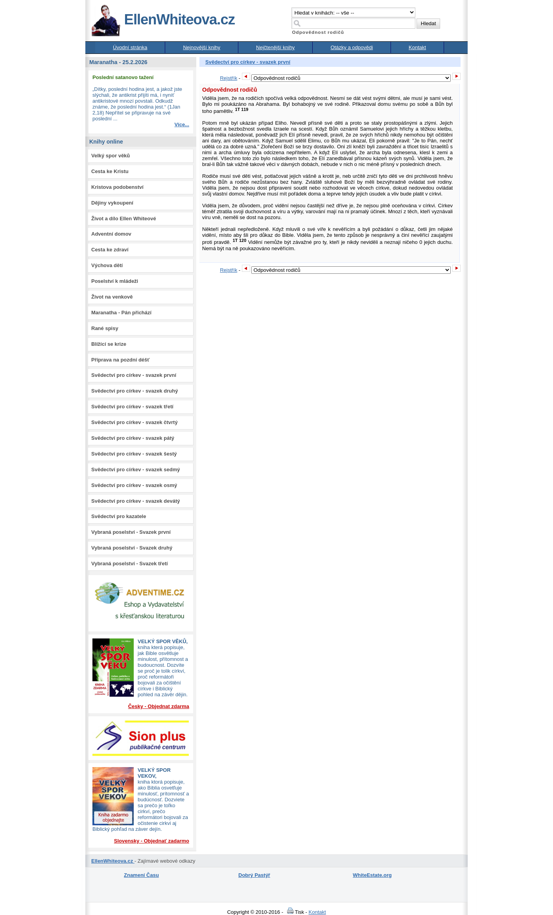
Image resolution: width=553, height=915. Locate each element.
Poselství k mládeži (114, 281)
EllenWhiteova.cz (163, 19)
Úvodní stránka (130, 47)
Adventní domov (111, 234)
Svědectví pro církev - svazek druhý (134, 391)
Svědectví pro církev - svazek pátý (132, 438)
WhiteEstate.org (372, 875)
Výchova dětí (107, 265)
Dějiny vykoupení (112, 203)
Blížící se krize (108, 344)
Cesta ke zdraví (110, 250)
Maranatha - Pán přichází (121, 312)
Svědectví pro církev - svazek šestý (134, 454)
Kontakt (417, 47)
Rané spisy (104, 328)
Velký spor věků (110, 156)
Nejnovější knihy (201, 47)
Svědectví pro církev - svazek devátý (135, 501)
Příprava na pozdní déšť (120, 360)
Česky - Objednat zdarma (158, 706)
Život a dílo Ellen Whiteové (123, 218)
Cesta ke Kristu (110, 171)
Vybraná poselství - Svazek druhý (131, 548)
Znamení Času (141, 875)
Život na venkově (112, 297)
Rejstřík (228, 78)
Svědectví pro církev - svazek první (133, 375)
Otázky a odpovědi (351, 47)
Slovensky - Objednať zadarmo (151, 841)
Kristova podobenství (117, 187)
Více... (181, 124)
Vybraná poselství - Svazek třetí (129, 563)
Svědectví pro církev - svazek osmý (134, 485)
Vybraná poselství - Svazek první (131, 532)
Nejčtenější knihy (275, 47)
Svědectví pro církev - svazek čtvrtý (134, 422)
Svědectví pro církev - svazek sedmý (135, 469)
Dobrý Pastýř (254, 875)
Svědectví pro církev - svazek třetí (132, 407)
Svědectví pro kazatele (118, 516)
